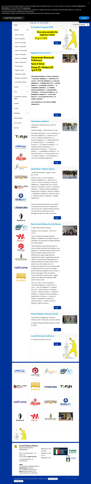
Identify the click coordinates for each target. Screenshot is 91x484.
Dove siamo (17, 123)
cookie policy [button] (26, 8)
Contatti (16, 103)
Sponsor (16, 128)
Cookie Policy (19, 481)
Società (21, 87)
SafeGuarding (18, 118)
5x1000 (16, 108)
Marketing (21, 113)
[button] (88, 2)
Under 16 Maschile (20, 54)
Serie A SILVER (19, 35)
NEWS (16, 25)
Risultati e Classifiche (21, 78)
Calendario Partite (20, 74)
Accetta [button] (84, 18)
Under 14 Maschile (20, 62)
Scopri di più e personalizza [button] (13, 18)
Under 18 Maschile (20, 46)
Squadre (21, 30)
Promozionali (19, 66)
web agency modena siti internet (71, 478)
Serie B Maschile (20, 39)
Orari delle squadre (20, 82)
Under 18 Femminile (21, 50)
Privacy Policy (53, 478)
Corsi (21, 92)
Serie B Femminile (20, 42)
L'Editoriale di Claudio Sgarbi (20, 97)
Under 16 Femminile (21, 58)
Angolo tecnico (19, 70)
